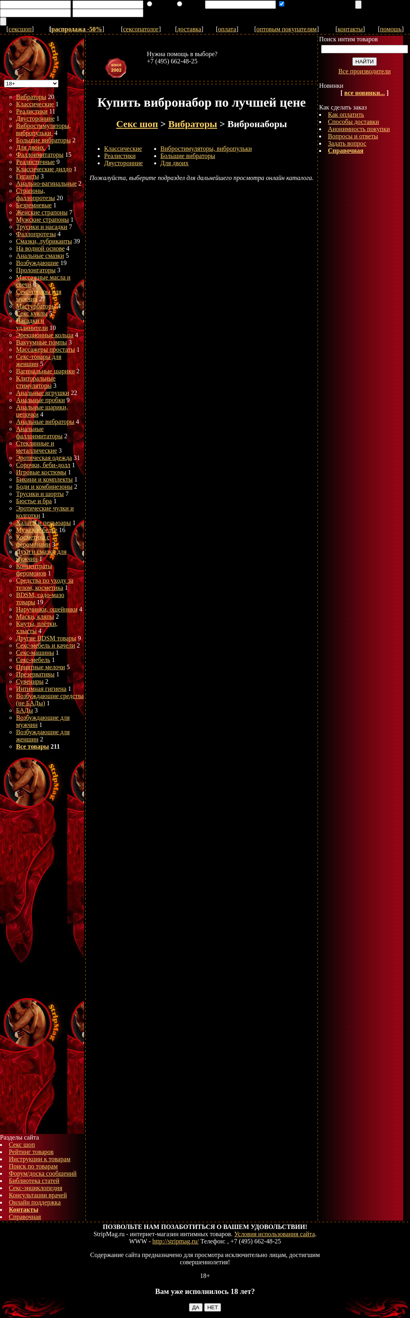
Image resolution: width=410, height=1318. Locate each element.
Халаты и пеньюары (43, 522)
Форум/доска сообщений (42, 1173)
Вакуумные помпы (41, 342)
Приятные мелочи (40, 667)
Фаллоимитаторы (40, 154)
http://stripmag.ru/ (176, 1241)
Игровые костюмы (41, 472)
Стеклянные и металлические (36, 447)
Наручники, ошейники (46, 609)
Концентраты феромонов (34, 570)
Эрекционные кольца (44, 335)
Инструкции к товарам (39, 1159)
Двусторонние (35, 118)
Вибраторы (31, 96)
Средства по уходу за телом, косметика (44, 584)
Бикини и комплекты (44, 479)
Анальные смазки (40, 255)
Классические (35, 104)
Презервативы (35, 674)
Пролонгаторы (36, 270)
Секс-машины (35, 652)
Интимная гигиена (41, 688)
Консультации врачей (38, 1195)
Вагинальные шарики (45, 371)
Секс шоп (22, 1144)
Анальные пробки (40, 400)
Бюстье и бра (34, 501)
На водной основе (40, 248)
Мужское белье (36, 529)
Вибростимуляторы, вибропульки (43, 129)
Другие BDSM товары (46, 638)
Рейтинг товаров (31, 1151)
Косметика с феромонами (33, 541)
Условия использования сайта (274, 1234)
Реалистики (32, 111)
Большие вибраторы (43, 140)
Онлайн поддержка (35, 1202)
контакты (350, 29)
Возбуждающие (37, 262)
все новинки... (364, 92)
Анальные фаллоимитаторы (39, 432)
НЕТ (212, 1307)
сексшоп (20, 29)
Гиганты (27, 176)
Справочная (25, 1216)
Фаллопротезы (36, 234)
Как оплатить (346, 114)
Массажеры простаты (45, 349)
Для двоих (31, 147)
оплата (227, 29)
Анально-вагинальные (46, 183)
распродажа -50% (76, 29)
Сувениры (30, 681)
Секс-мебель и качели (45, 645)
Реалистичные (35, 161)
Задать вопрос (347, 143)
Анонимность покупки (359, 129)
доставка (189, 29)
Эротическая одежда (44, 457)
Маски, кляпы (35, 616)
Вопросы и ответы (353, 136)
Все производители (364, 71)
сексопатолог (141, 29)
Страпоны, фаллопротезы (35, 194)
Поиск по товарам (33, 1166)
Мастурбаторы (36, 306)
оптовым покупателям (286, 29)
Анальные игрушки (42, 392)
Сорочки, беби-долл (43, 465)
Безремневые (34, 205)
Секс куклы (32, 313)
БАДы (24, 710)
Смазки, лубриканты (44, 241)
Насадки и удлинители (32, 324)
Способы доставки (353, 121)
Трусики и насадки (41, 226)
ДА (195, 1307)
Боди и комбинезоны (44, 486)
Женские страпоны (42, 212)
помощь (391, 29)
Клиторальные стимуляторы (36, 382)
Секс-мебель (33, 659)
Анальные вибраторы (45, 421)
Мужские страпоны (42, 219)
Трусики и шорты (40, 493)
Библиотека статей (34, 1180)
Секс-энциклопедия (35, 1187)
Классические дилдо (44, 169)
